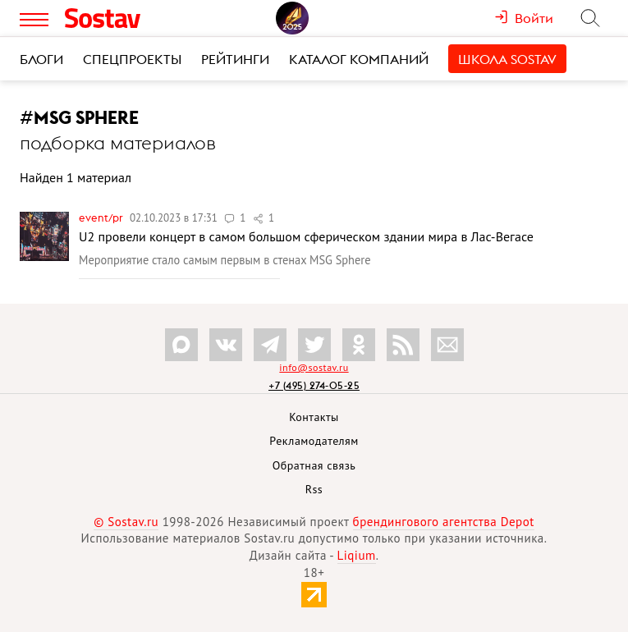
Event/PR (102, 217)
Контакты (314, 417)
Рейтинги (235, 59)
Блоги (41, 59)
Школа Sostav (507, 59)
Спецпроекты (132, 59)
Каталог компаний (359, 59)
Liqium (356, 555)
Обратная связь (314, 465)
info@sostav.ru (313, 367)
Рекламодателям (313, 440)
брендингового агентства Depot (443, 521)
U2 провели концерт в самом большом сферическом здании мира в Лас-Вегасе (306, 236)
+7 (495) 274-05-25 (314, 385)
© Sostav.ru (126, 521)
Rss (314, 489)
